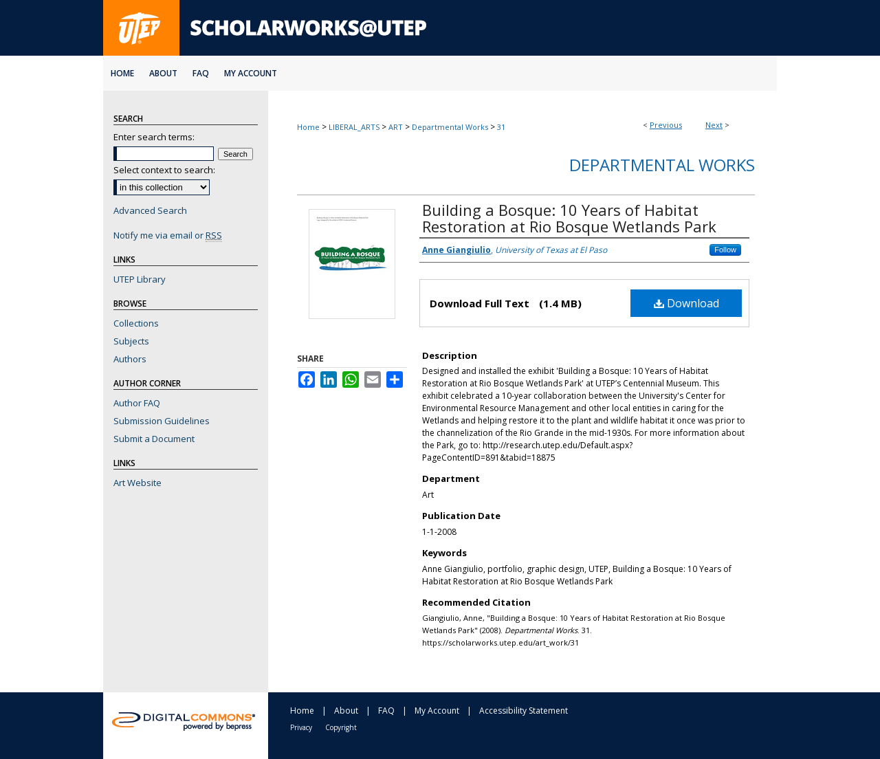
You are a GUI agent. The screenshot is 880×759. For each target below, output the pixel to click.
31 (501, 127)
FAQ (386, 710)
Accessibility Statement (523, 710)
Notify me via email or (167, 235)
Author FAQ (136, 403)
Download (686, 303)
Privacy (301, 727)
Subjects (131, 341)
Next (714, 125)
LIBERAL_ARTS (354, 127)
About (346, 710)
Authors (129, 359)
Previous (666, 125)
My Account (437, 710)
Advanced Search (150, 210)
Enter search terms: (154, 137)
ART (395, 127)
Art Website (137, 482)
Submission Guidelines (161, 421)
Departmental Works (450, 127)
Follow (725, 249)
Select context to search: (164, 170)
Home (308, 127)
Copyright (341, 727)
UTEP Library (139, 279)
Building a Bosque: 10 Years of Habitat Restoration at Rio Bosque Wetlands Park (569, 217)
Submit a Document (154, 438)
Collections (136, 323)
